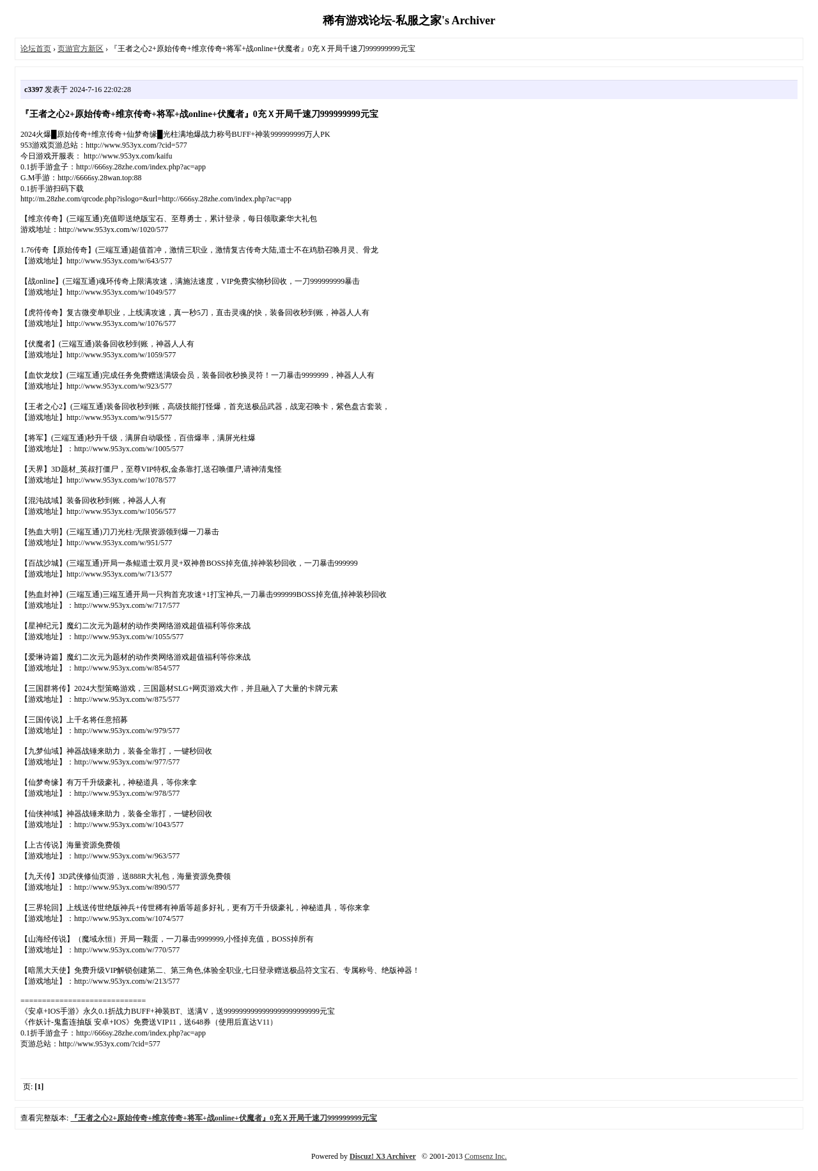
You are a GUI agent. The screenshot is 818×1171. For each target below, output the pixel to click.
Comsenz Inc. (486, 1156)
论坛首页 (35, 48)
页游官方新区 (81, 48)
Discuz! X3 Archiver (383, 1156)
